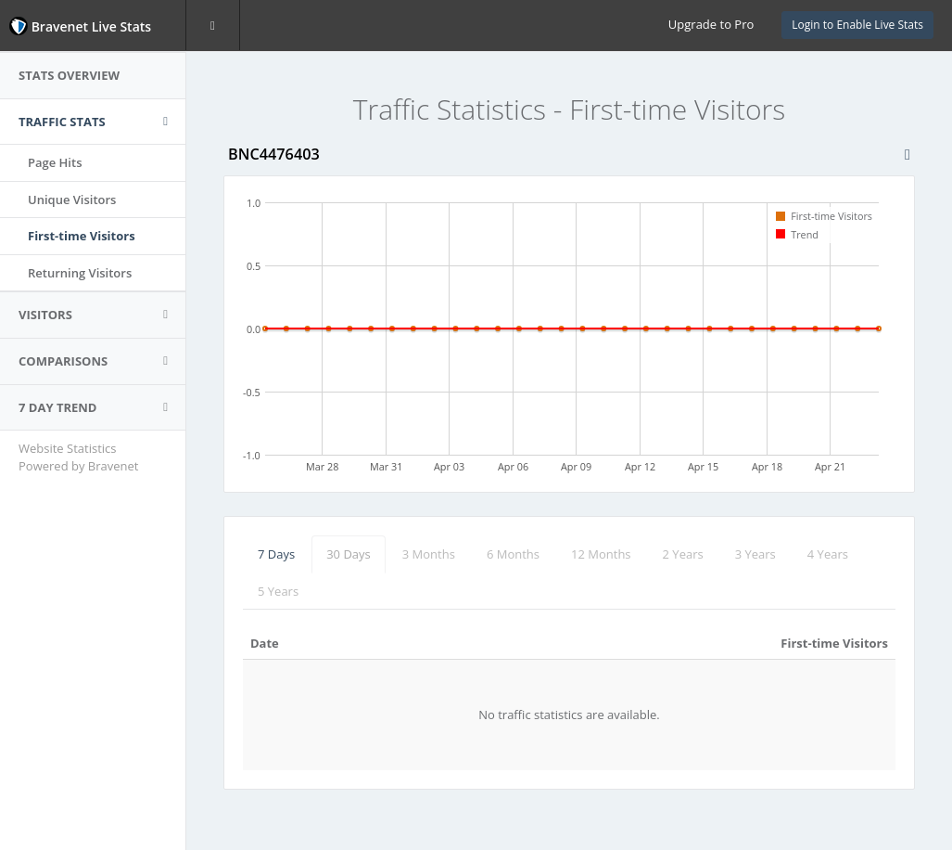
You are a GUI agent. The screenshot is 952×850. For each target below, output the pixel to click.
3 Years (755, 554)
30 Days (348, 554)
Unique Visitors (72, 199)
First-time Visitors (81, 235)
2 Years (683, 554)
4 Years (827, 554)
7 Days (276, 554)
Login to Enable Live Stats (857, 24)
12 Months (601, 554)
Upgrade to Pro (711, 24)
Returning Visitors (80, 272)
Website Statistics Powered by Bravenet (78, 457)
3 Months (428, 554)
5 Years (278, 591)
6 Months (513, 554)
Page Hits (55, 162)
